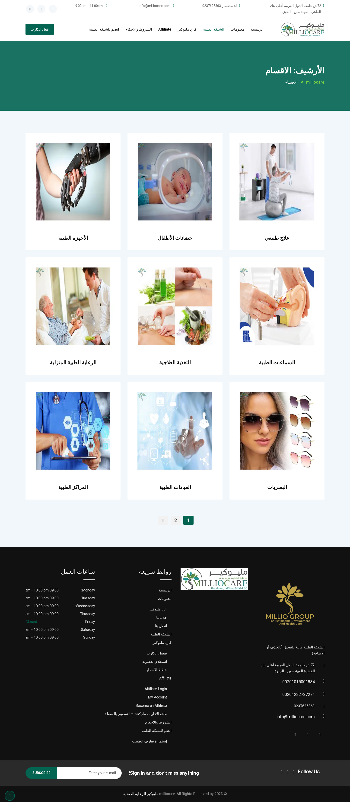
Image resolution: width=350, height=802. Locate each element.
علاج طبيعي (277, 238)
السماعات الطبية (277, 362)
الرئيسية (257, 29)
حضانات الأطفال (175, 238)
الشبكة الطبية (213, 29)
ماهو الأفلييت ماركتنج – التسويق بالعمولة (136, 714)
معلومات (237, 29)
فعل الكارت (40, 29)
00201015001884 (310, 681)
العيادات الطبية (175, 487)
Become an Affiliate (151, 705)
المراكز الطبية (73, 487)
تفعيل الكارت (157, 653)
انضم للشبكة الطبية (104, 29)
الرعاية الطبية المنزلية (73, 362)
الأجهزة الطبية (73, 238)
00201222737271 (310, 694)
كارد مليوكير (187, 29)
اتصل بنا (161, 626)
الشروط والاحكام (138, 29)
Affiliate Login (156, 689)
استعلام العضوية (154, 661)
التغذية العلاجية (175, 362)
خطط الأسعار (156, 670)
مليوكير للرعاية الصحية (140, 794)
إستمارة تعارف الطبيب (149, 741)
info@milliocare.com (154, 6)
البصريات (277, 487)
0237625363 (211, 6)
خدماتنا (161, 617)
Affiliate (164, 29)
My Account (157, 697)
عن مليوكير (158, 609)
